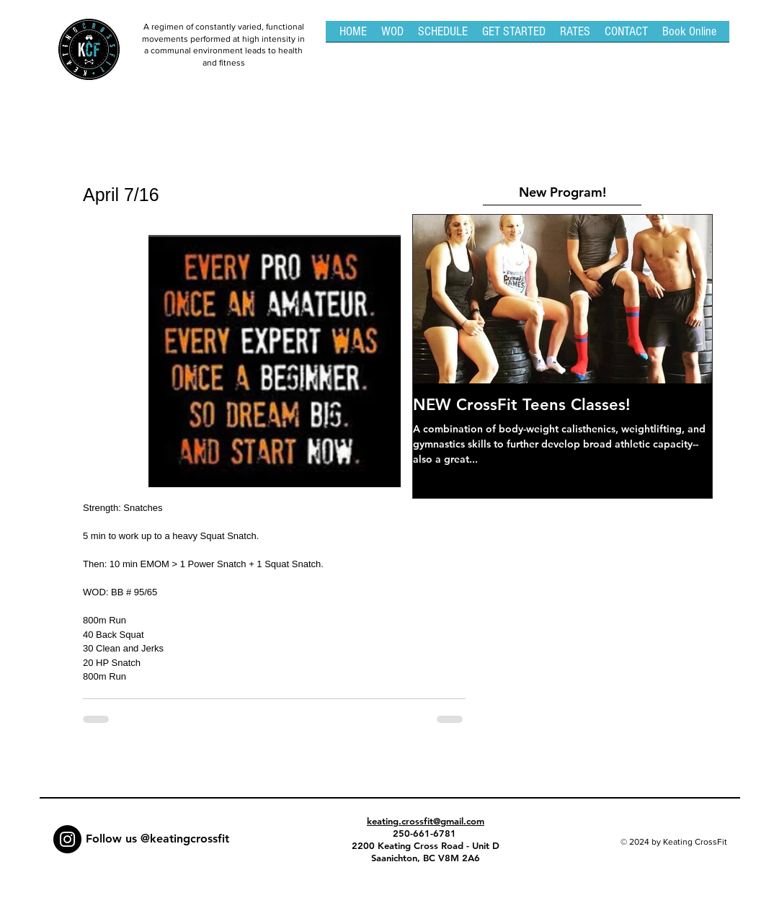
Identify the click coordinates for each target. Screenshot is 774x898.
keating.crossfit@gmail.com (425, 821)
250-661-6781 (426, 833)
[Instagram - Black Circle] (67, 839)
